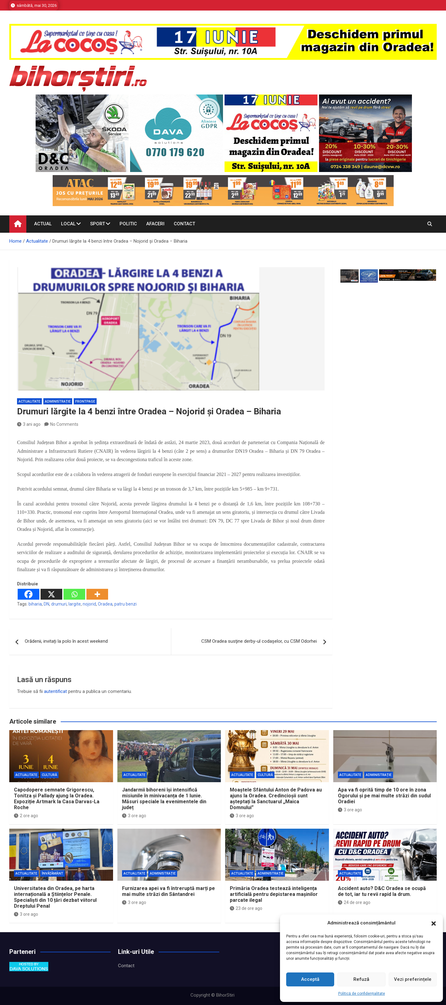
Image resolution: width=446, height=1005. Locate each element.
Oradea (105, 604)
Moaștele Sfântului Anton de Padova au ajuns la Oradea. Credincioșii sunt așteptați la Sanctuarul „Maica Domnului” (276, 799)
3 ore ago (134, 815)
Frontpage (85, 401)
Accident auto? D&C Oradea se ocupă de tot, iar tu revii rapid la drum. (382, 891)
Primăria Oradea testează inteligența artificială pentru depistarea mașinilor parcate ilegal (274, 894)
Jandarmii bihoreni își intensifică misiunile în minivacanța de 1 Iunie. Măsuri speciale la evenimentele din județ (164, 799)
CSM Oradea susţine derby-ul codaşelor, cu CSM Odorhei (259, 641)
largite (74, 604)
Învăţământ (52, 873)
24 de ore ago (354, 902)
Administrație (58, 401)
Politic (128, 224)
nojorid (89, 604)
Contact (184, 224)
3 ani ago (29, 424)
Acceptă (310, 979)
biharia (35, 604)
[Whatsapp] (74, 594)
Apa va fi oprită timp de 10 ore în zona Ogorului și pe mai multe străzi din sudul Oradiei (384, 795)
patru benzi (125, 604)
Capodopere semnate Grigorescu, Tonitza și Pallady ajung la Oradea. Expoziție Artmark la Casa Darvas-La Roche (56, 799)
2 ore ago (26, 815)
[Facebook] (28, 594)
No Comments (64, 424)
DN (46, 604)
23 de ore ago (246, 908)
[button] (434, 923)
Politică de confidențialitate (361, 993)
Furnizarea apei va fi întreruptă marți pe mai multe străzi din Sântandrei (168, 891)
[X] (51, 594)
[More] (97, 594)
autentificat (55, 691)
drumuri (59, 604)
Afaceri (155, 224)
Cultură (49, 775)
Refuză (361, 979)
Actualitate (29, 401)
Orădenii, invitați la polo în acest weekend (66, 641)
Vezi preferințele (412, 979)
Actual (43, 224)
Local (68, 224)
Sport (97, 224)
